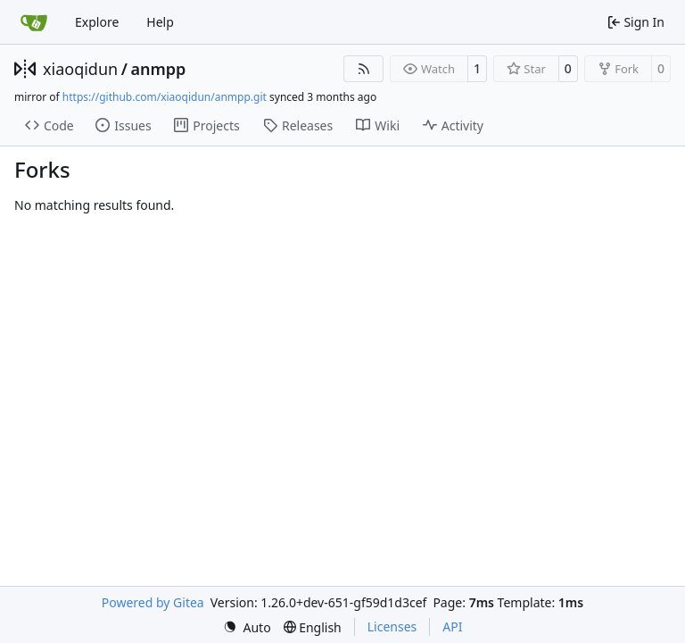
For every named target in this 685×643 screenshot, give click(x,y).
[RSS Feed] (363, 68)
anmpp (158, 69)
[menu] (247, 627)
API (452, 626)
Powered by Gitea (153, 602)
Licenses (392, 626)
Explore (97, 21)
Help (160, 21)
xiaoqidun (80, 69)
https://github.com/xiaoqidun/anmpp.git (164, 96)
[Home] (34, 22)
